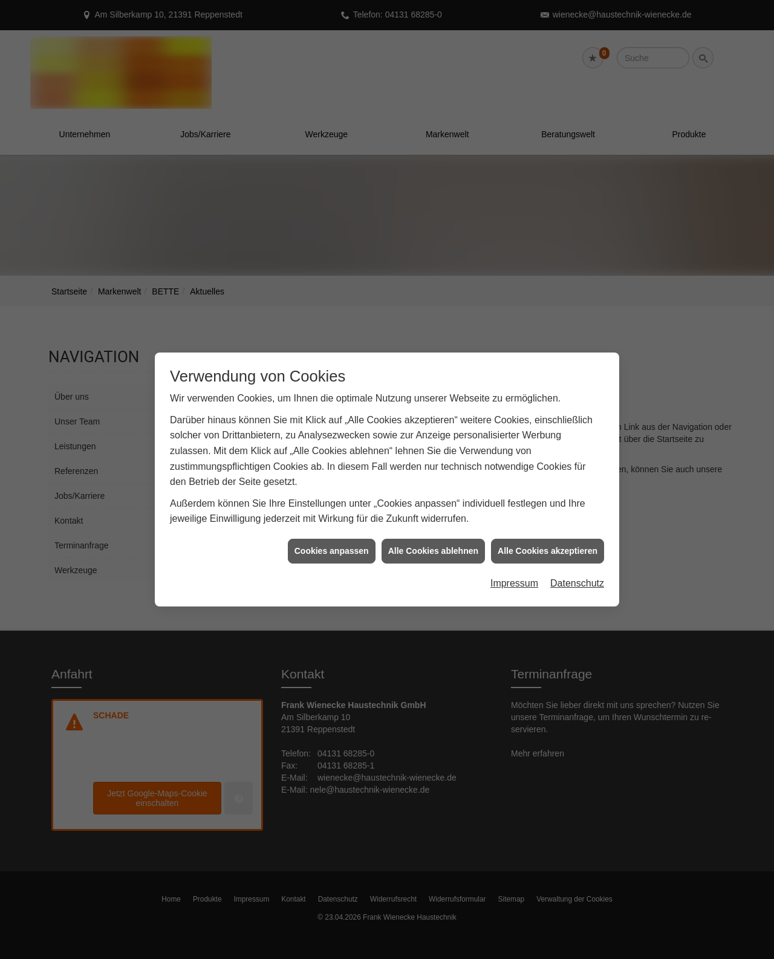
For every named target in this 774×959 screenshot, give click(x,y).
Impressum (514, 573)
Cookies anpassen (331, 540)
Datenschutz (577, 573)
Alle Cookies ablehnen (433, 540)
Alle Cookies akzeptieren (547, 540)
